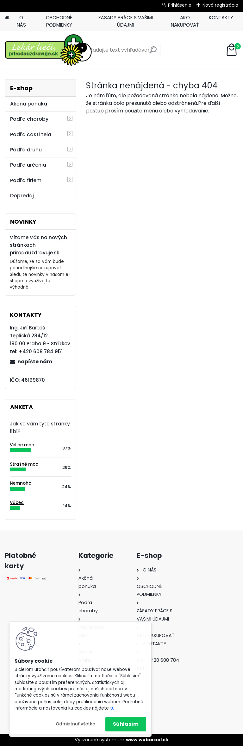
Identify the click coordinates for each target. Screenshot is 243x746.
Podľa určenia (28, 165)
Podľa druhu (26, 149)
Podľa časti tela (30, 134)
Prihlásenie (179, 5)
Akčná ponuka (28, 103)
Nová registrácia (220, 5)
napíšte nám (34, 361)
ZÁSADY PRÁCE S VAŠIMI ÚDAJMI (125, 21)
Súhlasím (126, 724)
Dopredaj (22, 195)
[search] (153, 52)
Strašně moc (24, 464)
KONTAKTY (221, 17)
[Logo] (48, 50)
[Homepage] (7, 18)
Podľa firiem (25, 180)
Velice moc (22, 445)
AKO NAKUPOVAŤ (185, 21)
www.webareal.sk (147, 739)
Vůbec (17, 503)
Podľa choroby (29, 119)
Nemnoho (20, 483)
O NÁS (21, 21)
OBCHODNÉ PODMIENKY (59, 21)
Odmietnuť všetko (75, 724)
